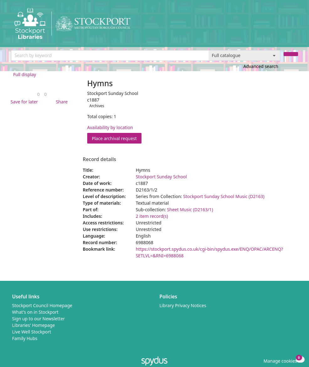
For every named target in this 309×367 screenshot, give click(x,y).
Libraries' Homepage (33, 325)
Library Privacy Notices (182, 305)
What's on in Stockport (35, 312)
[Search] (291, 54)
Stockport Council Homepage (42, 305)
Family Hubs (25, 338)
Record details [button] (99, 159)
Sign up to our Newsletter (38, 319)
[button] (23, 101)
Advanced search (260, 66)
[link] (38, 94)
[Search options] (244, 55)
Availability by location (110, 127)
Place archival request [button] (116, 138)
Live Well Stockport (31, 332)
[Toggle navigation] (294, 26)
